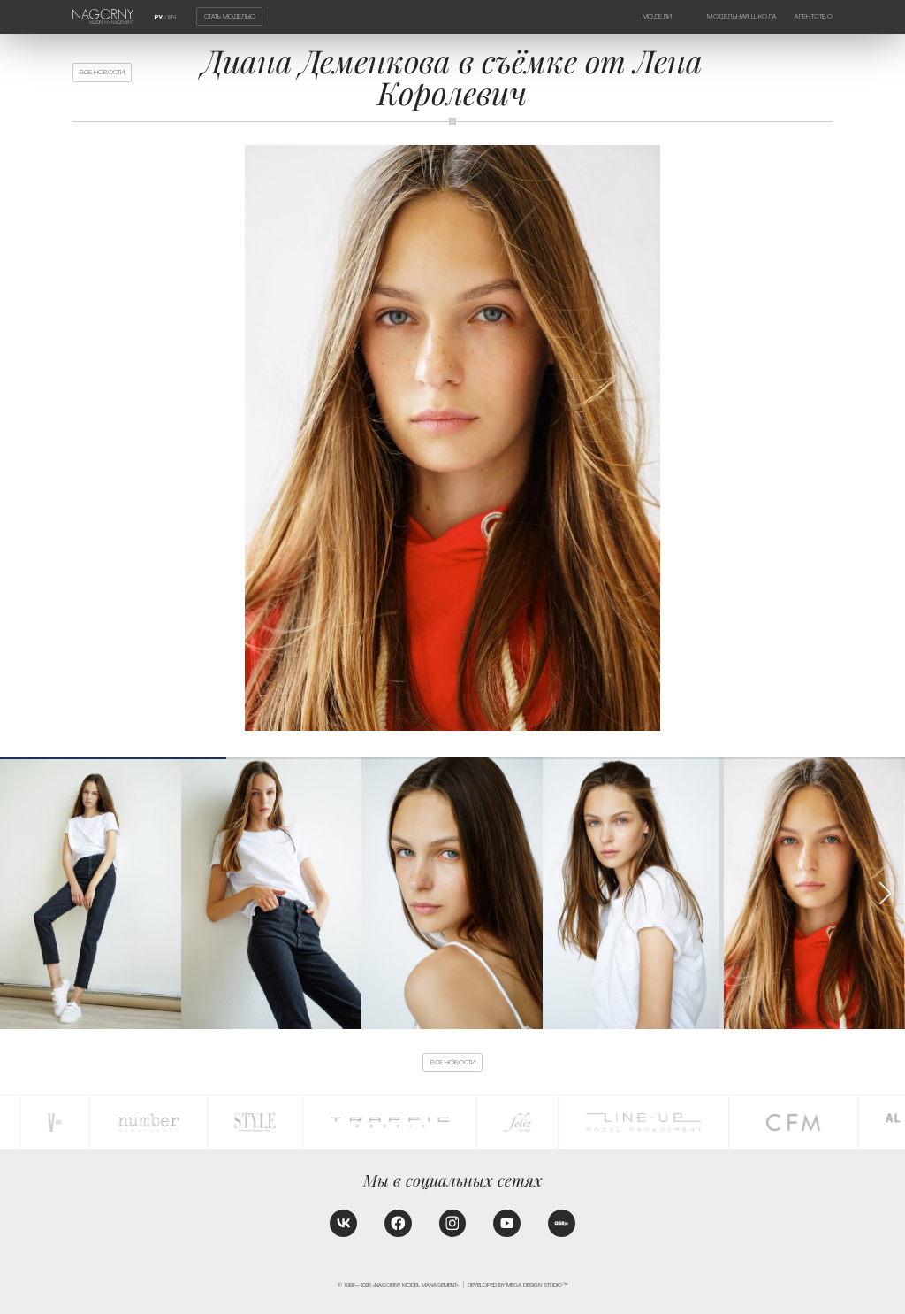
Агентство (814, 16)
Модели (658, 16)
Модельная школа (742, 16)
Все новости (102, 72)
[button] (884, 893)
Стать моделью (229, 16)
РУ (158, 17)
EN (172, 17)
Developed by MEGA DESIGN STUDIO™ (517, 1284)
